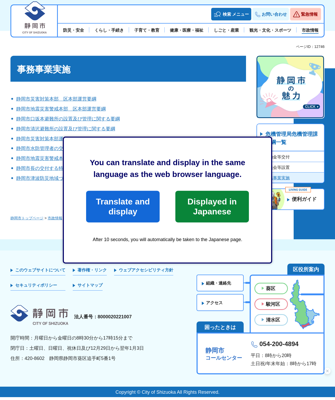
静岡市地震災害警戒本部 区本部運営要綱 (61, 109)
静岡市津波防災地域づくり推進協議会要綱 (61, 178)
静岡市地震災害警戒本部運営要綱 (51, 158)
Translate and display (123, 206)
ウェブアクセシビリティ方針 (146, 273)
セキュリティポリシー (36, 288)
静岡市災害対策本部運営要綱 (46, 138)
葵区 (270, 291)
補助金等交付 (277, 157)
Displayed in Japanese (212, 206)
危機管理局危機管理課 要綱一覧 (294, 138)
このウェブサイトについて (40, 273)
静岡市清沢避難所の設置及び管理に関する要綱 (65, 128)
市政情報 (55, 221)
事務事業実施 (277, 178)
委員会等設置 (277, 167)
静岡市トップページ (26, 221)
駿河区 (273, 307)
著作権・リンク (92, 273)
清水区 (273, 323)
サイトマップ (90, 288)
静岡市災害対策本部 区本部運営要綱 (56, 99)
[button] (231, 14)
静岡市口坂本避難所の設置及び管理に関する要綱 (68, 118)
